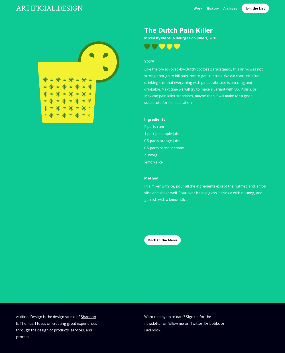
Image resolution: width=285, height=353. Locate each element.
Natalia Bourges (175, 38)
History (213, 8)
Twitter (196, 323)
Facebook (152, 330)
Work (198, 8)
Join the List (255, 8)
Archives (230, 8)
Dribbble (211, 323)
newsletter (153, 323)
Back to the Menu (162, 240)
